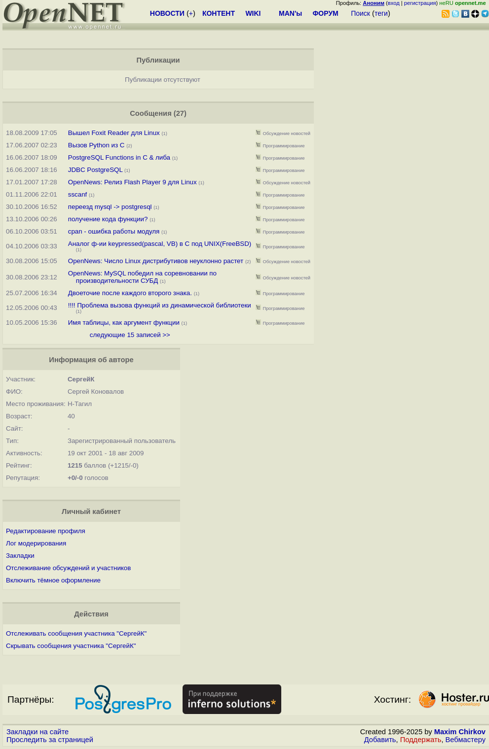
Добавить (380, 740)
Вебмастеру (466, 740)
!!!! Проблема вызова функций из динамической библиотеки (159, 305)
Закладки (20, 555)
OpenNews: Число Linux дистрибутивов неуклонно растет (155, 261)
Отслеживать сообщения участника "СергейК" (76, 633)
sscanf (77, 194)
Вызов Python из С (96, 145)
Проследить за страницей (49, 740)
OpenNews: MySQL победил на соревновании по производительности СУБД (142, 277)
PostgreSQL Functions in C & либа (119, 157)
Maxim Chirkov (460, 732)
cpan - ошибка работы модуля (114, 231)
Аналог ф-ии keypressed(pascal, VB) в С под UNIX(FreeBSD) (159, 243)
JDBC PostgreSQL (95, 169)
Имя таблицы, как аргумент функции (124, 322)
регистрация (420, 3)
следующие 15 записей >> (130, 335)
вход (394, 3)
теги (381, 13)
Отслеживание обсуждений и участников (68, 568)
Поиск (360, 13)
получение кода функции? (108, 219)
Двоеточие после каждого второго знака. (130, 293)
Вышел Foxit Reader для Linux (114, 132)
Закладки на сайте (37, 732)
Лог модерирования (36, 543)
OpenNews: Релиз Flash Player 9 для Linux (132, 182)
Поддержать (421, 740)
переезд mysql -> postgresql (111, 206)
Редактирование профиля (45, 531)
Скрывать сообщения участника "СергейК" (71, 645)
